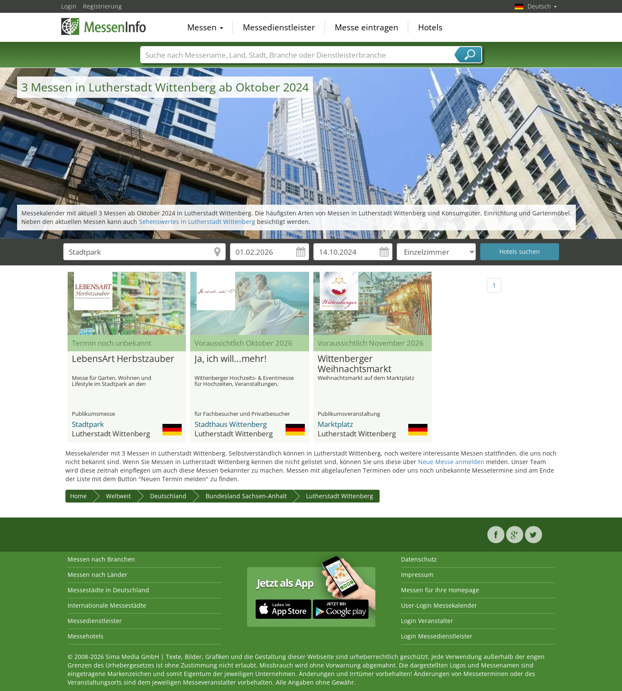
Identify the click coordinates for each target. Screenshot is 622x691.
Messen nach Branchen (101, 559)
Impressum (417, 574)
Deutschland (168, 496)
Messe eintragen (366, 27)
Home (78, 496)
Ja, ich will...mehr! (231, 359)
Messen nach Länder (97, 574)
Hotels (430, 27)
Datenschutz (419, 559)
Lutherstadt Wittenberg (339, 496)
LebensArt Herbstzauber (123, 359)
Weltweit (118, 496)
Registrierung (102, 6)
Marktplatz (335, 424)
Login (69, 6)
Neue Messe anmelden (451, 462)
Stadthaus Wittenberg (231, 424)
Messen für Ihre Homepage (440, 590)
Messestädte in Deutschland (108, 590)
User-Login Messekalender (439, 605)
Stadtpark (88, 424)
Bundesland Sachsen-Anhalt (246, 496)
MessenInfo (104, 26)
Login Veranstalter (427, 621)
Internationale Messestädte (107, 605)
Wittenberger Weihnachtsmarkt (354, 364)
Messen (205, 27)
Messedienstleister (279, 27)
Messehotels (85, 636)
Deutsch (542, 6)
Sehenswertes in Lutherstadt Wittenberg (197, 222)
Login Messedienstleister (436, 636)
